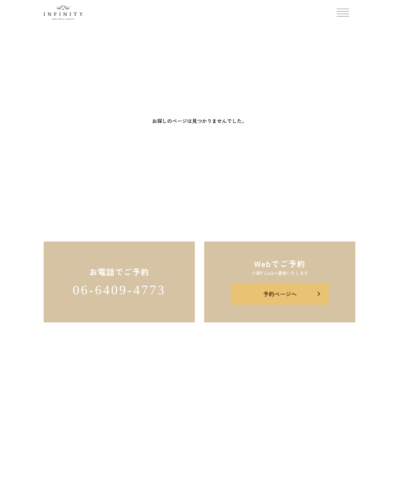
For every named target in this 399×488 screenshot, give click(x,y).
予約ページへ (280, 294)
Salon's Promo (246, 479)
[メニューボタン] (342, 12)
